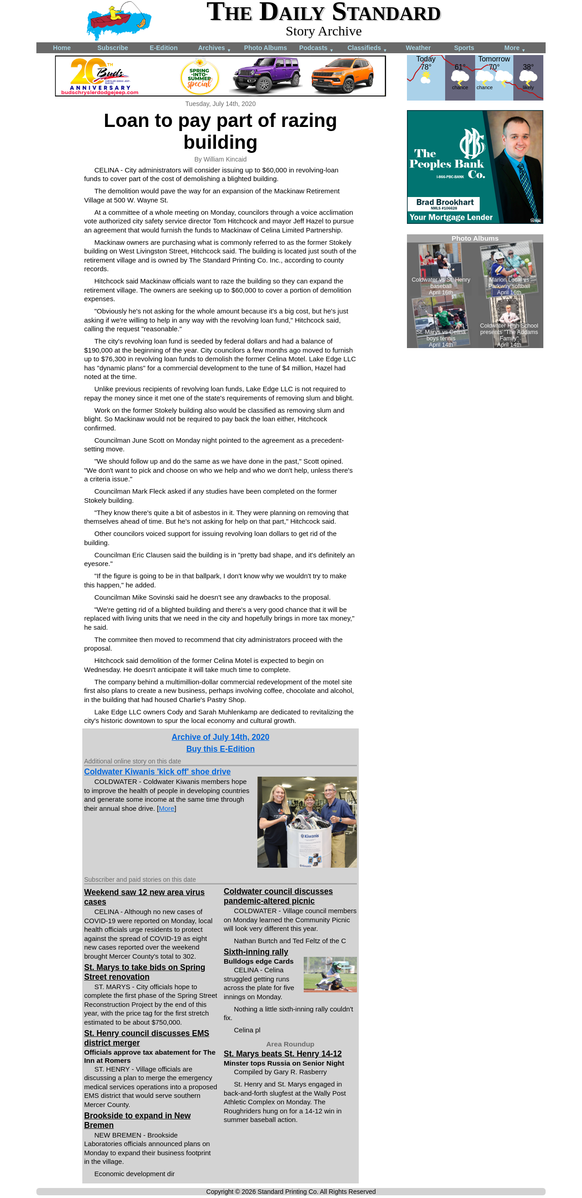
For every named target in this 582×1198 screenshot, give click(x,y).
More (515, 48)
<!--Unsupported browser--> (475, 291)
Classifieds (367, 48)
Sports (464, 47)
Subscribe (112, 47)
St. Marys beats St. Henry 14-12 (283, 1053)
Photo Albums (265, 47)
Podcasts (316, 48)
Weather (418, 47)
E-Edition (163, 47)
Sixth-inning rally (256, 951)
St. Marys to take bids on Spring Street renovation (144, 972)
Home (62, 47)
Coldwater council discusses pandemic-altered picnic (278, 896)
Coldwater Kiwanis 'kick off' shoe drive (157, 771)
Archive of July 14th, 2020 (221, 737)
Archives (214, 48)
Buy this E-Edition (220, 748)
